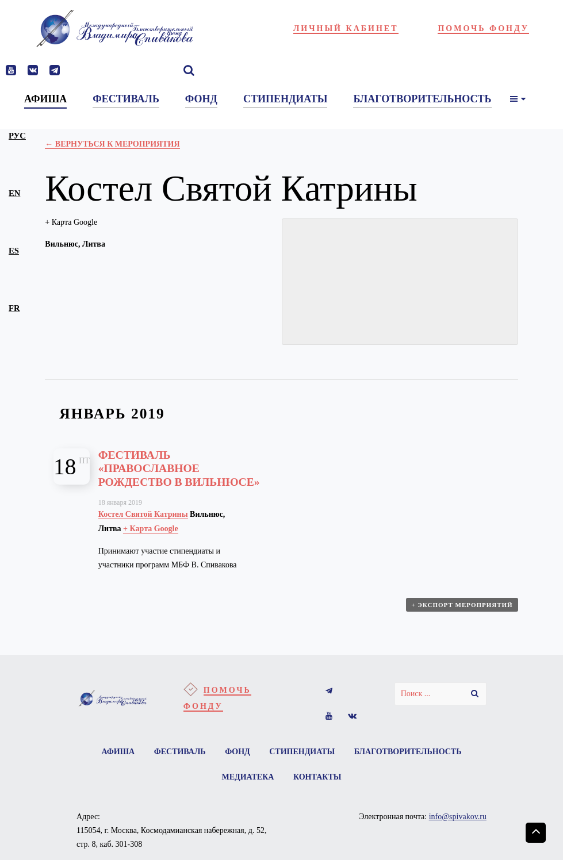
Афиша (118, 751)
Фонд (237, 751)
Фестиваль (180, 751)
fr (14, 308)
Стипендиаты (302, 751)
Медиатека (248, 777)
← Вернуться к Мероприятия (112, 144)
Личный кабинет (346, 28)
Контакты (317, 777)
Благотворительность (408, 751)
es (14, 250)
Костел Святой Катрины (143, 514)
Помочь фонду (483, 28)
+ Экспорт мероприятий (461, 604)
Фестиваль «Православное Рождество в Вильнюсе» (179, 468)
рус (17, 135)
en (14, 193)
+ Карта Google (71, 222)
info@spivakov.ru (458, 816)
